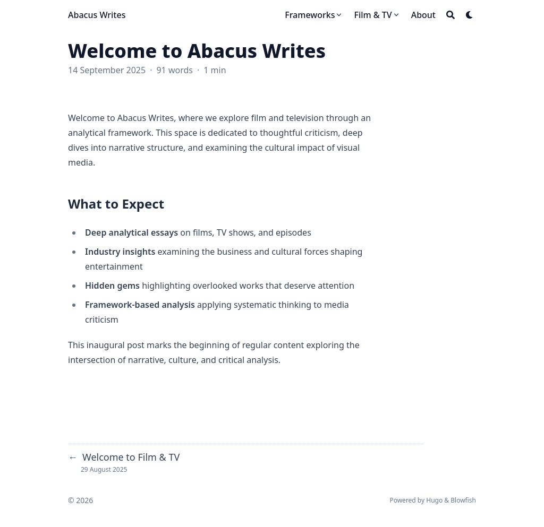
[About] (423, 14)
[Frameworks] (314, 14)
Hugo (434, 500)
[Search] (450, 15)
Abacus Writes (96, 15)
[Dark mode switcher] (469, 15)
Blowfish (463, 500)
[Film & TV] (377, 14)
